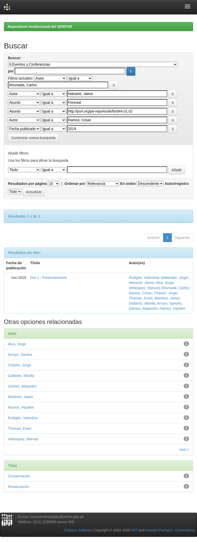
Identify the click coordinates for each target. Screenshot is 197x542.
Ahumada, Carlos (175, 288)
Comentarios (185, 530)
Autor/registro (177, 184)
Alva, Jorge (165, 283)
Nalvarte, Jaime (141, 283)
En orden (128, 184)
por (11, 71)
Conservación (19, 476)
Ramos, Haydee (172, 308)
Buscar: (14, 58)
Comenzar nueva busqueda (33, 138)
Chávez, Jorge (165, 293)
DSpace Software (78, 530)
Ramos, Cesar (140, 293)
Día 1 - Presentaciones (48, 278)
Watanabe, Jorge (174, 278)
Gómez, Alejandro (143, 308)
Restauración (18, 487)
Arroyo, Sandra (169, 303)
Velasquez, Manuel (144, 288)
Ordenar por (74, 184)
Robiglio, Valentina (143, 278)
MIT (134, 530)
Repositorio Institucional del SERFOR (40, 26)
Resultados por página (27, 184)
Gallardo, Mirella (142, 303)
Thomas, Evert (140, 298)
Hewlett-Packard (158, 530)
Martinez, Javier (167, 298)
